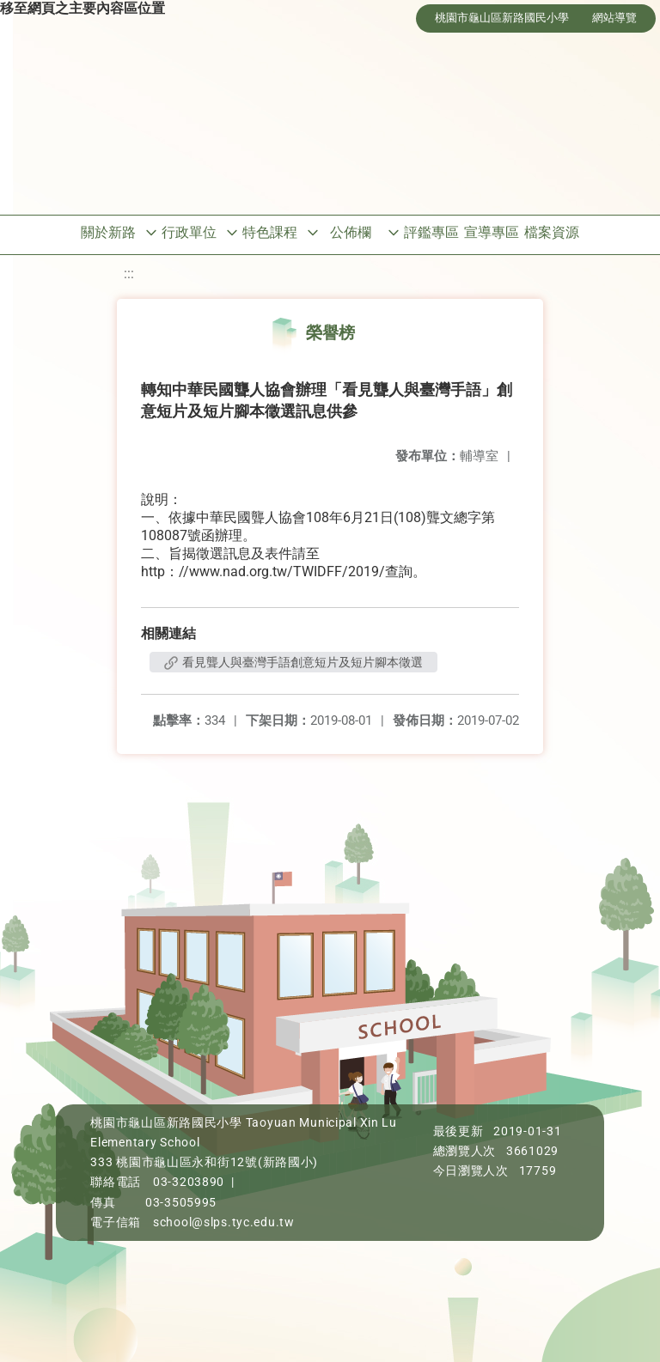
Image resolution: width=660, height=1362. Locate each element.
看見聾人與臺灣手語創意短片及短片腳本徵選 (293, 662)
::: (129, 273)
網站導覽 (614, 17)
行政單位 (189, 232)
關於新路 (108, 232)
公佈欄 (350, 232)
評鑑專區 (431, 232)
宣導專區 (491, 232)
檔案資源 (551, 232)
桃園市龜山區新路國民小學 (502, 17)
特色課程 (269, 232)
